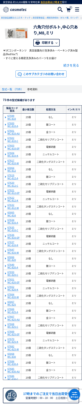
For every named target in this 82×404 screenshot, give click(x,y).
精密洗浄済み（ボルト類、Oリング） (63, 17)
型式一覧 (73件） (12, 89)
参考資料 (32, 89)
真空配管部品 (39, 17)
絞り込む (74, 394)
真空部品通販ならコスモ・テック (16, 17)
